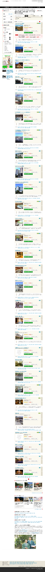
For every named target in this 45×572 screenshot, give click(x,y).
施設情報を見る (27, 30)
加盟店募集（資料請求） (22, 566)
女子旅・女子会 (40, 517)
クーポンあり (24, 17)
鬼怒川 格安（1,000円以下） (31, 429)
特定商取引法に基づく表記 (34, 568)
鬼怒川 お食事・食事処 (31, 344)
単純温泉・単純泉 (30, 522)
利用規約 (39, 568)
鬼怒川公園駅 (39, 73)
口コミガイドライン (33, 566)
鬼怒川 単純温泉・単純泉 (21, 73)
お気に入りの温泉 (34, 0)
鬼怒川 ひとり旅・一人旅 (25, 429)
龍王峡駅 (25, 57)
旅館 (17, 518)
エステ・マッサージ (32, 517)
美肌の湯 (16, 523)
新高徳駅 (25, 42)
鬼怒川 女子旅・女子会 (27, 247)
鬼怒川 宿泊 (25, 73)
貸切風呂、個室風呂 (33, 516)
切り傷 (15, 518)
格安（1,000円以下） (17, 517)
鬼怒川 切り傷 (28, 73)
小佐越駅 (25, 74)
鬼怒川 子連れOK (31, 277)
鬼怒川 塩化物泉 (20, 198)
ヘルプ (37, 566)
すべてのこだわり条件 (8, 52)
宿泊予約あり (29, 17)
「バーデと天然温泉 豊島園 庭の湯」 (35, 532)
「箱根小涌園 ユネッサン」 (24, 529)
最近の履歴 (40, 0)
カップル (29, 516)
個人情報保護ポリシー (28, 568)
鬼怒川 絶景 (26, 215)
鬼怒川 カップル (33, 89)
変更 (11, 16)
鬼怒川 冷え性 (32, 73)
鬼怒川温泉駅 (28, 42)
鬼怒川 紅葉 (32, 464)
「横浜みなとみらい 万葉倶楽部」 (23, 531)
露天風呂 (17, 516)
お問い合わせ (41, 566)
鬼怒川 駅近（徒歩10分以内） (35, 297)
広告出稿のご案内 (28, 566)
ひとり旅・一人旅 (27, 517)
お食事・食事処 (21, 516)
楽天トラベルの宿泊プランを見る (28, 32)
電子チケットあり (18, 17)
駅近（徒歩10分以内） (24, 522)
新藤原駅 (22, 57)
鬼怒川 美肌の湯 (29, 89)
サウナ (36, 517)
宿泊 (15, 516)
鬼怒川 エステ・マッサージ (31, 215)
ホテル (27, 516)
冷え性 (24, 516)
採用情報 (42, 568)
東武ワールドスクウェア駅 (21, 42)
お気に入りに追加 (35, 30)
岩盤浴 (6, 46)
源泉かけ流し (22, 517)
